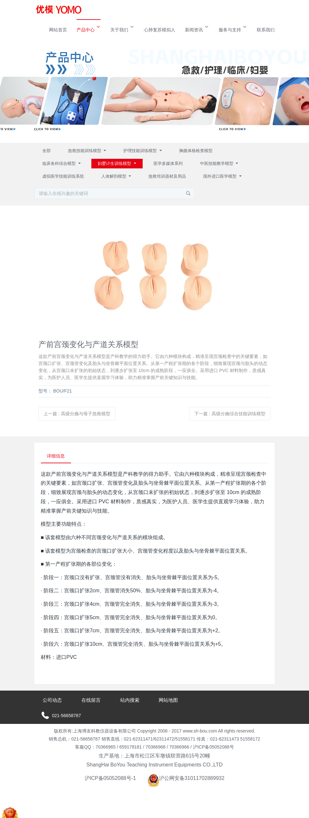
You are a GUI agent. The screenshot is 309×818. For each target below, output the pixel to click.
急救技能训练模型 (85, 150)
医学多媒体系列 (168, 163)
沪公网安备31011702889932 (186, 778)
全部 (46, 150)
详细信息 (56, 456)
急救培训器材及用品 (167, 176)
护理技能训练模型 (140, 150)
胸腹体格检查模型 (196, 150)
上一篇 (77, 413)
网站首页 (58, 29)
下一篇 (229, 413)
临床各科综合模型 (59, 163)
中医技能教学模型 (217, 163)
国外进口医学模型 (220, 176)
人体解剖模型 (114, 176)
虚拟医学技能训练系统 (63, 176)
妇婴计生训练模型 (115, 163)
